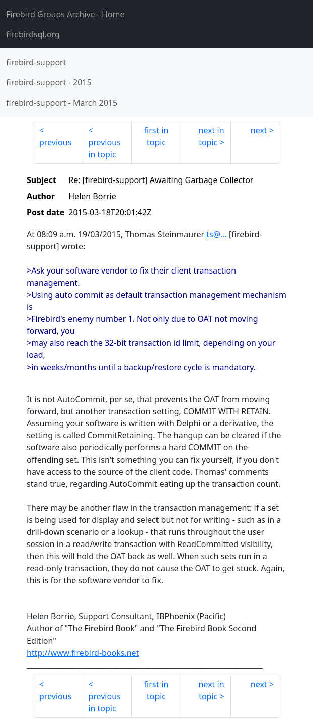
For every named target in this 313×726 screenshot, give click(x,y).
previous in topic (104, 148)
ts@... (216, 234)
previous (55, 142)
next (259, 130)
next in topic (211, 136)
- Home (65, 14)
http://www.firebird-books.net (83, 652)
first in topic (156, 136)
